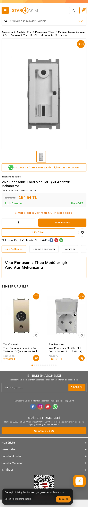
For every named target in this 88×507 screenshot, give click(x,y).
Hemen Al (38, 232)
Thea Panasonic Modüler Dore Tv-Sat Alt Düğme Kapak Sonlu (20, 349)
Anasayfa (7, 31)
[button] (32, 365)
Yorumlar (70, 248)
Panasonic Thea (44, 31)
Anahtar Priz (24, 31)
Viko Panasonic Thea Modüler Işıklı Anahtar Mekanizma (36, 35)
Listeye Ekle (10, 240)
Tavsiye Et (29, 240)
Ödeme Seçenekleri (44, 248)
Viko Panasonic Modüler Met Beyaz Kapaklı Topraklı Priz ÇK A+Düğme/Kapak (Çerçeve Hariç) (66, 349)
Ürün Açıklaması (14, 248)
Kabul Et (63, 499)
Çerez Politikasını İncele (17, 499)
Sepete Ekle (62, 222)
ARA (80, 20)
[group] (44, 94)
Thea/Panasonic (11, 176)
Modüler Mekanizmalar (71, 31)
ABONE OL (77, 387)
